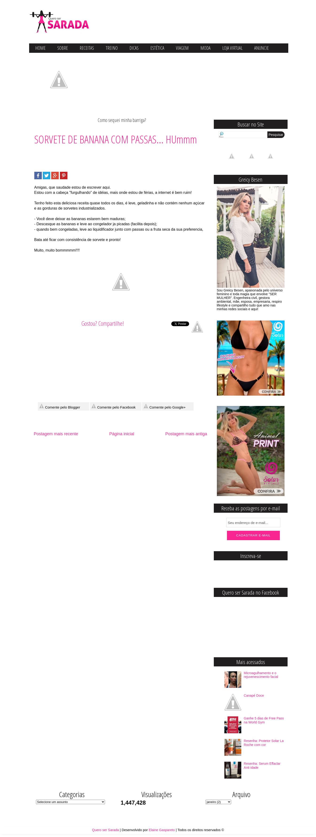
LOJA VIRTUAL (232, 48)
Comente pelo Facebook (113, 406)
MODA (205, 48)
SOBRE (62, 48)
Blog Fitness (158, 835)
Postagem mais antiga (186, 434)
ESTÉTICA (157, 48)
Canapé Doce (254, 695)
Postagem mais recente (56, 434)
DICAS (134, 48)
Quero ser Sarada (105, 830)
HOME (40, 48)
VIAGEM (182, 48)
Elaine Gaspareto (162, 830)
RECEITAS (87, 48)
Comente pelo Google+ (164, 406)
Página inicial (121, 434)
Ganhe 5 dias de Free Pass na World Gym (264, 720)
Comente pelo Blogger (59, 406)
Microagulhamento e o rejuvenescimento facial (261, 675)
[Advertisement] (119, 157)
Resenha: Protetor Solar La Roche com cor (264, 743)
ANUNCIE (261, 48)
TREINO (112, 48)
